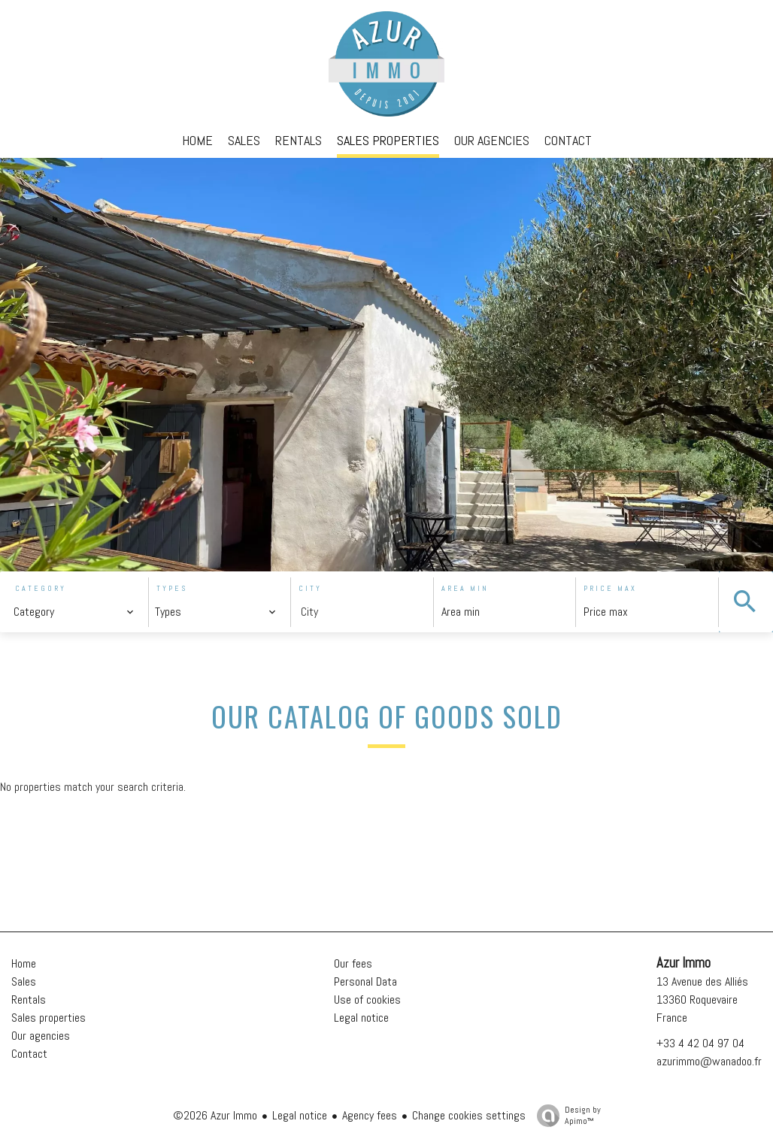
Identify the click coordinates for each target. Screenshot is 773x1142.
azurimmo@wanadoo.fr (709, 1061)
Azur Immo (683, 963)
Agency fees (369, 1115)
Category (40, 588)
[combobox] (74, 612)
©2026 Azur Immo (215, 1115)
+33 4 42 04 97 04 (700, 1043)
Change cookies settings (469, 1115)
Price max (610, 588)
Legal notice (299, 1115)
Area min (465, 588)
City (310, 588)
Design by (565, 1115)
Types (171, 588)
